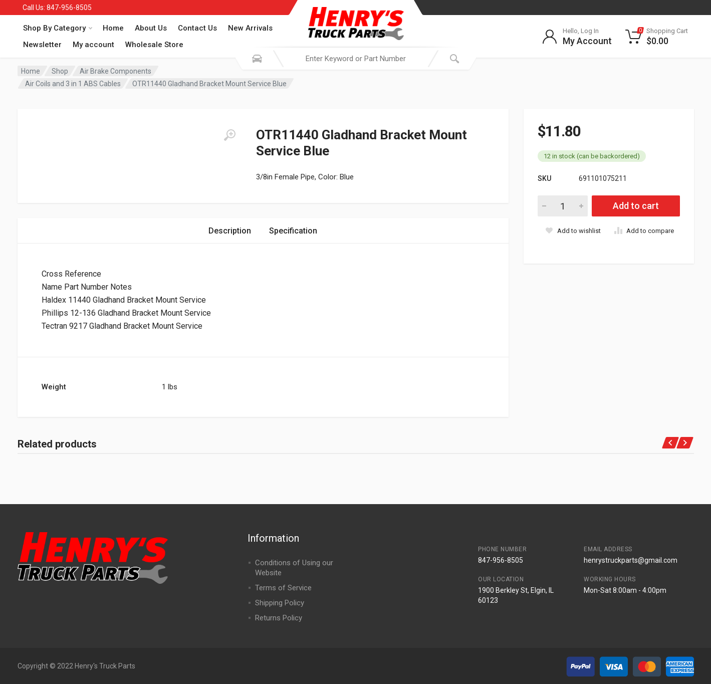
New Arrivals (250, 28)
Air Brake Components (115, 71)
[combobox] (356, 59)
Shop (60, 71)
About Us (151, 28)
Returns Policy (278, 617)
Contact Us (197, 28)
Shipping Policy (279, 602)
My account (93, 44)
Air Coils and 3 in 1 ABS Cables (73, 84)
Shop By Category (57, 28)
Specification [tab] (293, 231)
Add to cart (636, 205)
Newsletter (42, 44)
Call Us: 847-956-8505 (57, 8)
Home (113, 28)
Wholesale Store (154, 44)
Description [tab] (229, 231)
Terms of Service (283, 587)
